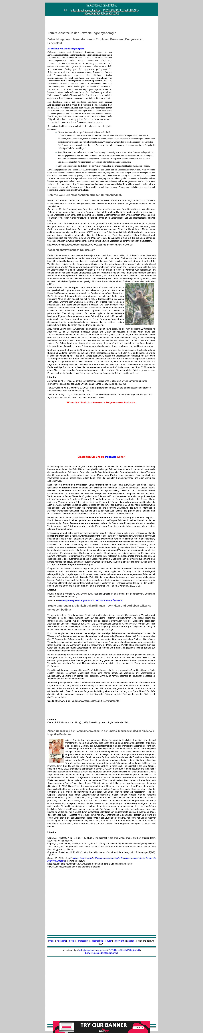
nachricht (61, 941)
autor (109, 941)
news (71, 941)
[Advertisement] (101, 24)
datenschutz (97, 941)
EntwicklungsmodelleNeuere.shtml (102, 13)
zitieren (130, 941)
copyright (119, 941)
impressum (83, 941)
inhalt (50, 941)
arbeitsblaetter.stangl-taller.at (86, 10)
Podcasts (110, 456)
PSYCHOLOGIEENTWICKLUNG (120, 10)
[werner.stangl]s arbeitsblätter (101, 5)
